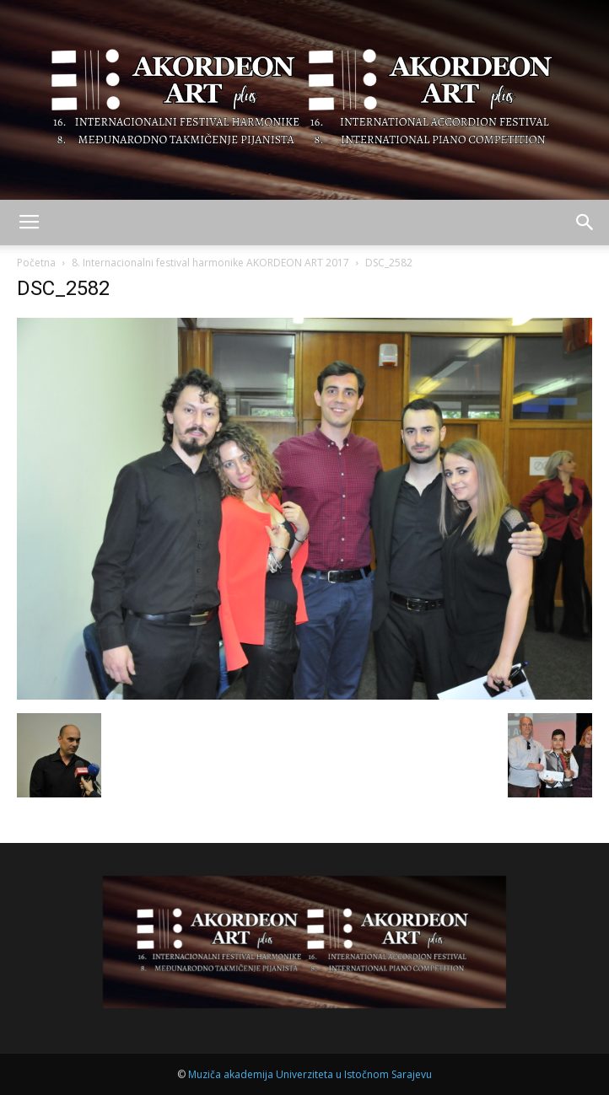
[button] (585, 222)
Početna (36, 262)
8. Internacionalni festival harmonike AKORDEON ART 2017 (210, 262)
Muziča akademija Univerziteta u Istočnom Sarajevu (310, 1074)
